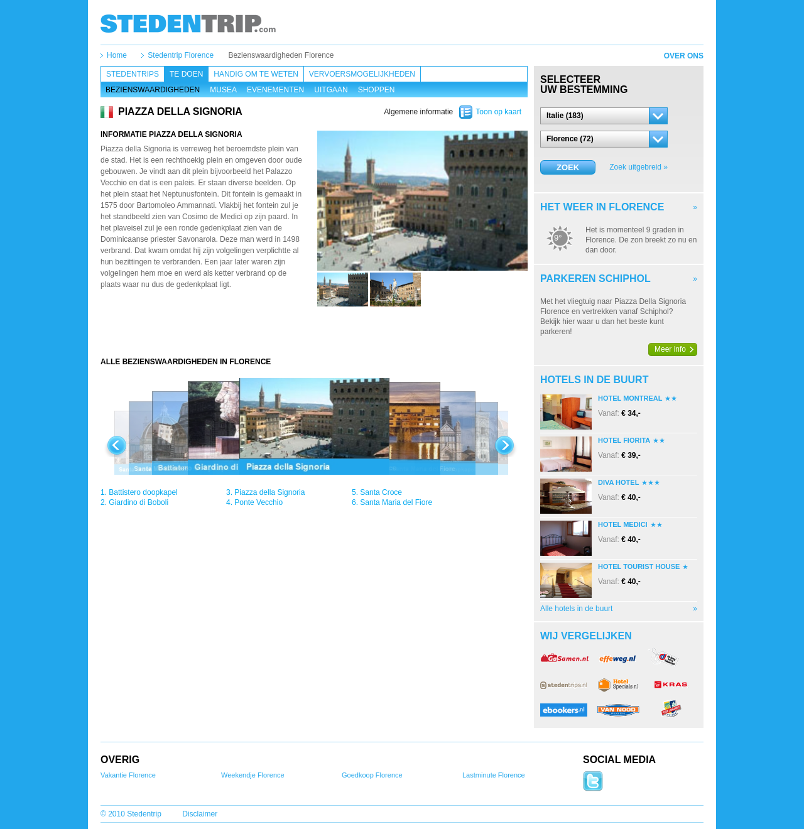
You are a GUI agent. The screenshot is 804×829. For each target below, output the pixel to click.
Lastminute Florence (493, 775)
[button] (604, 115)
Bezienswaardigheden (153, 89)
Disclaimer (199, 814)
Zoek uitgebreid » (638, 167)
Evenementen (275, 89)
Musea (223, 89)
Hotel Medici (623, 524)
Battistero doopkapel (143, 492)
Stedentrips (132, 74)
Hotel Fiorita (624, 440)
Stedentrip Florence (181, 55)
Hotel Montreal (630, 398)
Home (117, 55)
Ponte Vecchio (258, 502)
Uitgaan (330, 89)
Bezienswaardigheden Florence (281, 55)
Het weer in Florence (602, 207)
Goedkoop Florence (372, 775)
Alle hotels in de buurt (576, 608)
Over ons (684, 56)
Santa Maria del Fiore (396, 502)
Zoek (568, 167)
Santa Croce (381, 492)
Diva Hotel (618, 482)
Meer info (670, 349)
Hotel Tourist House (639, 566)
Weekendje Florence (253, 775)
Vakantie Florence (128, 775)
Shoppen (376, 89)
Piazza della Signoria (269, 492)
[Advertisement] (314, 331)
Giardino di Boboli (138, 502)
